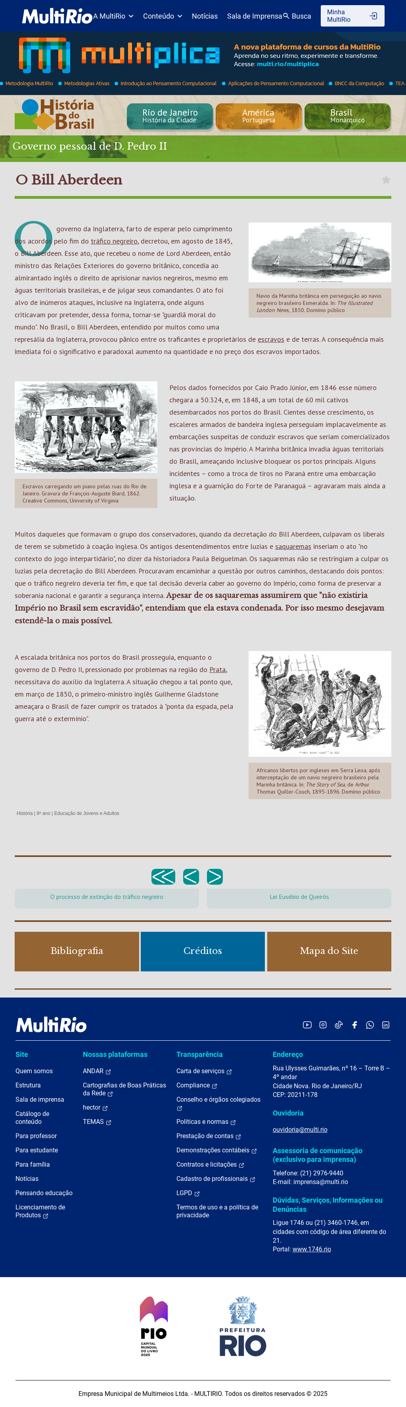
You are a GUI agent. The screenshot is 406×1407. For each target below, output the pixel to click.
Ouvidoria (288, 1113)
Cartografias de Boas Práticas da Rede (124, 1089)
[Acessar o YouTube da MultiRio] (307, 1025)
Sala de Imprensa (254, 16)
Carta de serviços (204, 1071)
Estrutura (28, 1085)
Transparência (199, 1054)
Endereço (288, 1054)
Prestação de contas (208, 1136)
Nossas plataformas (115, 1054)
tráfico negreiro (114, 241)
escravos (271, 339)
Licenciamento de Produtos (40, 1211)
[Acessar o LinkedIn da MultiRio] (386, 1025)
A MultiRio (113, 16)
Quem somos (34, 1071)
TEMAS (97, 1122)
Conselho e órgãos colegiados (218, 1104)
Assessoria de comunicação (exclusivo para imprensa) (317, 1154)
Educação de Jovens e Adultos (86, 813)
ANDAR (97, 1071)
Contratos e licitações (210, 1165)
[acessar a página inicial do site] (57, 16)
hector (95, 1108)
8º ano (43, 813)
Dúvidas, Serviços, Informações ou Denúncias (328, 1204)
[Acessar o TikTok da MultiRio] (339, 1025)
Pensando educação (44, 1193)
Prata (217, 669)
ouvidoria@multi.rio (300, 1129)
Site (21, 1054)
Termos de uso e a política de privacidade (217, 1211)
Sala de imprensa (39, 1099)
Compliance (197, 1085)
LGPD (188, 1193)
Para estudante (36, 1150)
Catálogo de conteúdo (32, 1117)
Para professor (36, 1136)
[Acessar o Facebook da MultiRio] (354, 1025)
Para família (32, 1164)
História (25, 813)
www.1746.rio (312, 1249)
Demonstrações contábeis (216, 1150)
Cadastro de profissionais (216, 1179)
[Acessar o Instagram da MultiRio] (323, 1025)
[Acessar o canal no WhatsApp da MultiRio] (370, 1025)
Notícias (205, 16)
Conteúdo (162, 16)
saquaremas (293, 546)
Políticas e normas (206, 1122)
